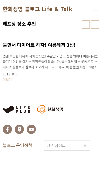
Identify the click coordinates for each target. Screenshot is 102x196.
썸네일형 (86, 24)
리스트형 (95, 24)
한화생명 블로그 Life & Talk (37, 9)
